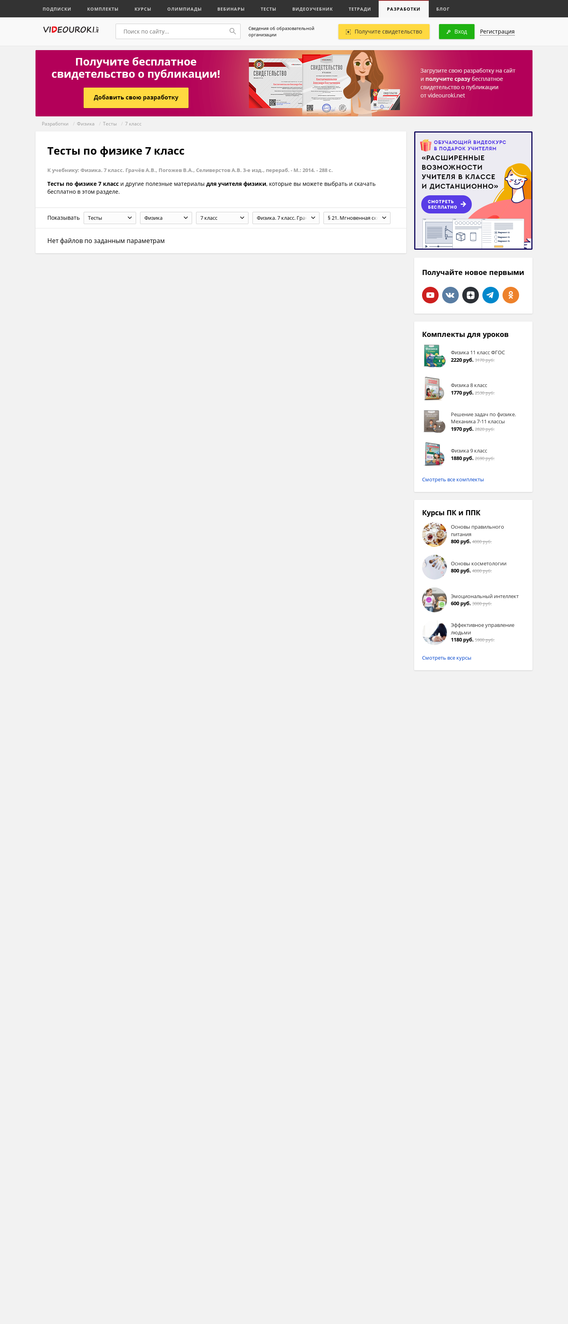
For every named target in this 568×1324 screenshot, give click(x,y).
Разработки (404, 9)
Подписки (57, 9)
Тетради (360, 9)
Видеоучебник (313, 9)
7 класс (133, 123)
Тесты (269, 9)
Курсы (143, 9)
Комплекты (103, 9)
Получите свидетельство (384, 31)
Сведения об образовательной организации (281, 31)
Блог (443, 9)
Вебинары (231, 9)
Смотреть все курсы (446, 657)
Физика (86, 123)
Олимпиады (184, 9)
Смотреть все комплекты (453, 479)
